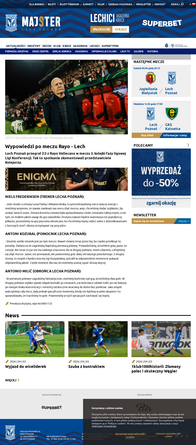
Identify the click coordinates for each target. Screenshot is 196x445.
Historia (152, 51)
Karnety (88, 4)
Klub (56, 45)
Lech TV (125, 51)
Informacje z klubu (104, 51)
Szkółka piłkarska (120, 4)
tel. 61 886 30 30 (55, 439)
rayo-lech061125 (42, 303)
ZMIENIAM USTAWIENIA (104, 426)
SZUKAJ (175, 4)
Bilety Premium (69, 4)
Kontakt (160, 4)
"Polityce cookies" (116, 423)
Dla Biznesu (36, 4)
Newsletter (143, 4)
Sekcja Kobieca (61, 51)
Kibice (67, 45)
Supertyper (110, 45)
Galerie (138, 51)
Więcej (10, 380)
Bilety (52, 4)
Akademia (81, 51)
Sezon (46, 45)
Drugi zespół (40, 51)
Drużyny (33, 45)
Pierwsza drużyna (17, 51)
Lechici (95, 45)
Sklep (101, 4)
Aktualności (15, 45)
